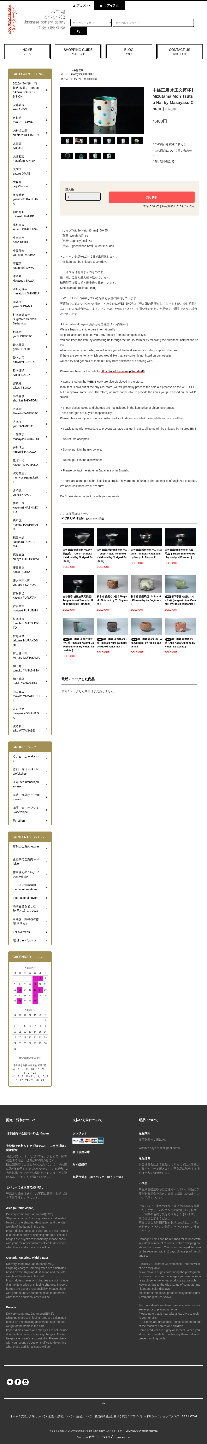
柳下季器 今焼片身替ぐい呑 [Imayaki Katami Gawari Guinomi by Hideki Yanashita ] (78, 645)
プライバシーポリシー (143, 1416)
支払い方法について (33, 1416)
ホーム (65, 74)
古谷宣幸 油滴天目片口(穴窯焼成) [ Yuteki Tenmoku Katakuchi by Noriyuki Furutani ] (78, 555)
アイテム (108, 5)
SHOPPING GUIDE (78, 52)
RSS (184, 1416)
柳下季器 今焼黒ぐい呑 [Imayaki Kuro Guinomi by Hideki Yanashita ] (112, 643)
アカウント (83, 5)
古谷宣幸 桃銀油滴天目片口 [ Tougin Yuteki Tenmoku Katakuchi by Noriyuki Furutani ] (112, 555)
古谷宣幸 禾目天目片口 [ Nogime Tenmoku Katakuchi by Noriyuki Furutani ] (146, 553)
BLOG (129, 52)
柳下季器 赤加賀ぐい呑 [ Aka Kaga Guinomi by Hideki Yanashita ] (180, 643)
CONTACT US (180, 52)
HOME (27, 52)
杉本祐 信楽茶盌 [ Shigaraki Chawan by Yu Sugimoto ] (146, 600)
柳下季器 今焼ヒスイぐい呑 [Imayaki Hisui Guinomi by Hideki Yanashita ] (180, 600)
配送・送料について (60, 1416)
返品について (151, 206)
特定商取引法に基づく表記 (178, 206)
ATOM (193, 1416)
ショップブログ (169, 1416)
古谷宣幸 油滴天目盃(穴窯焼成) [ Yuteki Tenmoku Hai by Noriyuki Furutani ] (180, 553)
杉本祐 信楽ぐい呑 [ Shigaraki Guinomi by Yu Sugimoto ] (112, 600)
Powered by (103, 1437)
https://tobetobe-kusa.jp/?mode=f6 (122, 371)
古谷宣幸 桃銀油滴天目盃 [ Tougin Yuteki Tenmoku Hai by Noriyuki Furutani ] (78, 600)
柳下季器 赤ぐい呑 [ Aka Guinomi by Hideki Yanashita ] (146, 643)
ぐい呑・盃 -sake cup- (85, 78)
